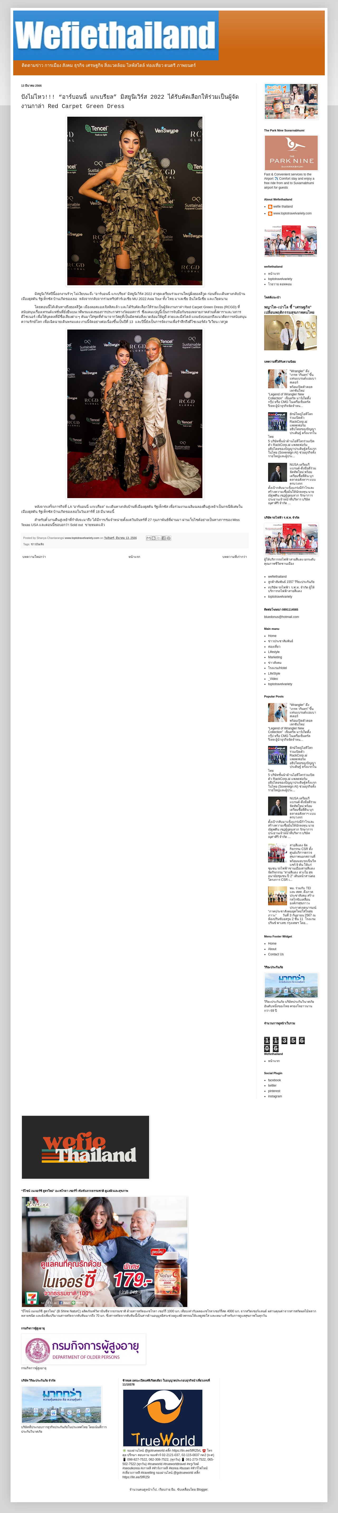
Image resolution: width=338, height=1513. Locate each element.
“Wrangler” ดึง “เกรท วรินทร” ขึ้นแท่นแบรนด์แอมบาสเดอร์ (303, 376)
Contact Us (276, 954)
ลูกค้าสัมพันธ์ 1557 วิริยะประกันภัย (291, 582)
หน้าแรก (134, 557)
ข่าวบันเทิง (37, 544)
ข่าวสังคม (275, 663)
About (272, 949)
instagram (275, 1096)
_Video (273, 679)
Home (272, 636)
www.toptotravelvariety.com (292, 213)
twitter (272, 1085)
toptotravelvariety (280, 279)
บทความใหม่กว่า (34, 557)
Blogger (202, 1489)
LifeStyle (274, 673)
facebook (274, 1080)
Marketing (275, 657)
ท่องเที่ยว (274, 647)
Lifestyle (274, 652)
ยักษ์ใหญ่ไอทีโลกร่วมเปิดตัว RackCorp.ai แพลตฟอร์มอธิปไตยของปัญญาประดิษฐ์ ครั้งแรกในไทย (292, 425)
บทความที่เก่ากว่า (234, 557)
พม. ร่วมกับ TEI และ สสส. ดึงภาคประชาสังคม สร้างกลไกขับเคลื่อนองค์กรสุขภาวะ (302, 895)
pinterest (274, 1091)
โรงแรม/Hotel (277, 668)
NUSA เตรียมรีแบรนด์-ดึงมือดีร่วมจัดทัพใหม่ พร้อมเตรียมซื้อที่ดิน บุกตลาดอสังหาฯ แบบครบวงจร (303, 474)
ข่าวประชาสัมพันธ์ (280, 641)
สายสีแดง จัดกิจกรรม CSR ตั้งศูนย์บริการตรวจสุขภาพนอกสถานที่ (302, 850)
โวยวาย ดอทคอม (280, 284)
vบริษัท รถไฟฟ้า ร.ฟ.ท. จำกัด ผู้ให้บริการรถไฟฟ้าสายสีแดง (291, 589)
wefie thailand (283, 206)
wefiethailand (277, 576)
